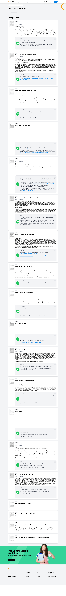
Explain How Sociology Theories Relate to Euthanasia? (27, 522)
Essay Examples (40, 1)
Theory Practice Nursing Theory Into (23, 271)
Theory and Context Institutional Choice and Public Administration (30, 201)
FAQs (38, 583)
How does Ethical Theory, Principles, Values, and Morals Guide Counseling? (32, 548)
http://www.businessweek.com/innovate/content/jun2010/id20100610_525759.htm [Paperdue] (33, 83)
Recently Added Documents (52, 587)
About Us (38, 587)
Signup (56, 1)
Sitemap (49, 580)
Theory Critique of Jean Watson (22, 23)
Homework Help (33, 1)
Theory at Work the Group (21, 355)
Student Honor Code (51, 583)
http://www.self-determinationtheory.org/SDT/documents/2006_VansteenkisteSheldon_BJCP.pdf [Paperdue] (37, 154)
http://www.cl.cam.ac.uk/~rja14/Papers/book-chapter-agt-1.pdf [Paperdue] (32, 147)
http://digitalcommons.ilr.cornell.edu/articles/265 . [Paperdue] (29, 193)
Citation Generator (28, 584)
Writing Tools (46, 1)
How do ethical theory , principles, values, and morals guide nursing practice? (32, 533)
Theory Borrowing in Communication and (24, 387)
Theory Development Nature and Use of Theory (26, 91)
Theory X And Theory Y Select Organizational (25, 55)
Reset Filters (56, 12)
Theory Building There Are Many (22, 126)
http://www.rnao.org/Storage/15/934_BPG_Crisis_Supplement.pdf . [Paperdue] (31, 347)
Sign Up (38, 580)
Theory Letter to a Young (21, 328)
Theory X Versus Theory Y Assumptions (24, 297)
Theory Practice (19, 418)
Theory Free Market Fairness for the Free (24, 162)
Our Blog (38, 584)
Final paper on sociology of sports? (23, 511)
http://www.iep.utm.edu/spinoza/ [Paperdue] (26, 150)
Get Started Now (11, 571)
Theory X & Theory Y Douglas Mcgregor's (24, 238)
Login (52, 1)
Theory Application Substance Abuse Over (25, 482)
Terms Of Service (50, 584)
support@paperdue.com (11, 585)
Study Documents (28, 580)
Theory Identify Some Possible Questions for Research (27, 451)
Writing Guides (28, 583)
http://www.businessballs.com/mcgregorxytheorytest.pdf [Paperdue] (30, 257)
